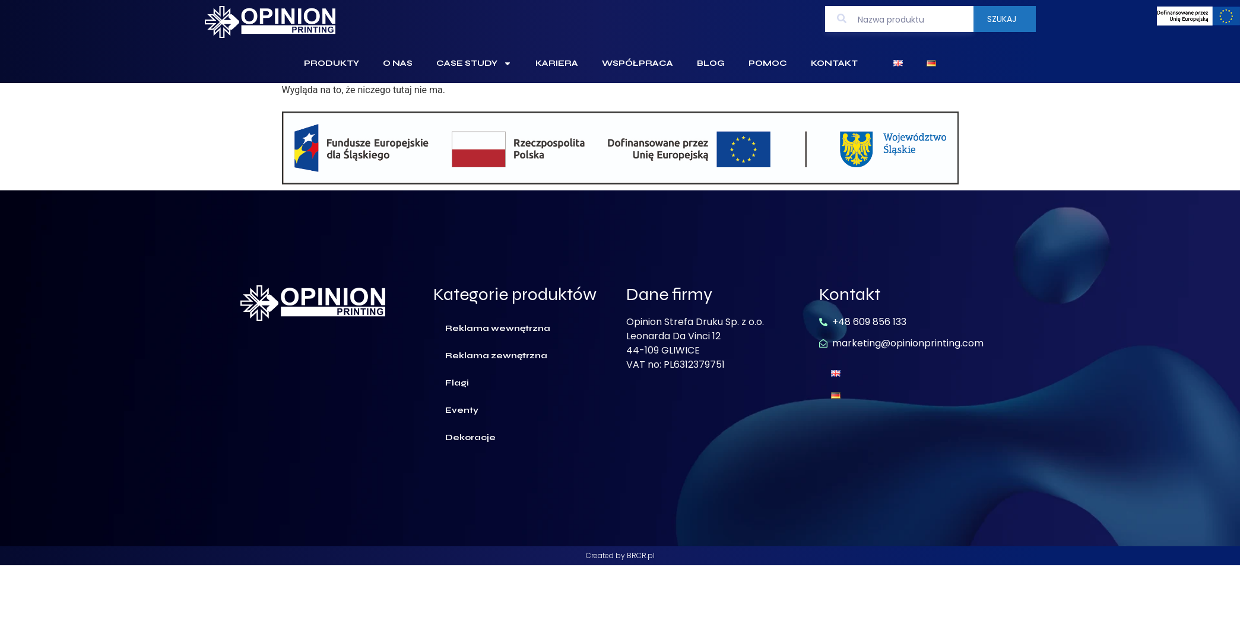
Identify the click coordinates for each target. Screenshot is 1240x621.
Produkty (331, 63)
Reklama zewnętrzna (496, 356)
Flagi (457, 383)
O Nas (398, 63)
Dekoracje (470, 437)
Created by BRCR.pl (620, 555)
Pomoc (768, 63)
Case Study (474, 63)
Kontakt (834, 63)
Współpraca (637, 63)
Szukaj (1001, 19)
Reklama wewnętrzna (497, 328)
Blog (711, 63)
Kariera (556, 63)
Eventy (461, 410)
